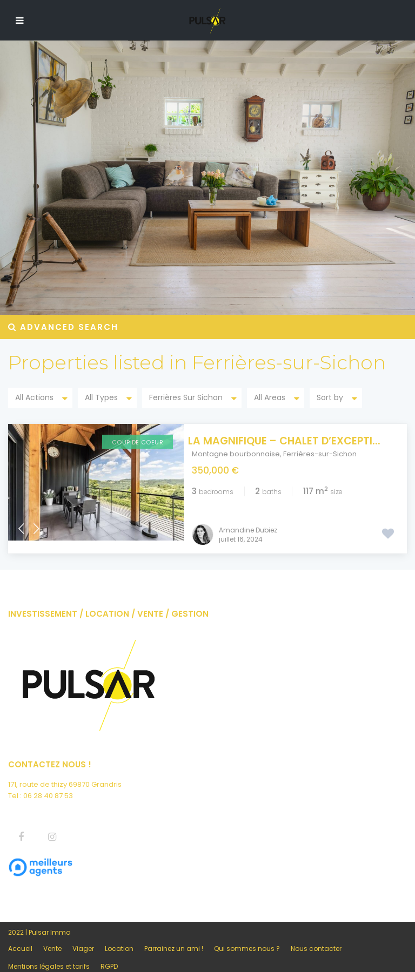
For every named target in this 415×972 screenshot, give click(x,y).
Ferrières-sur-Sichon (320, 454)
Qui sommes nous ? (247, 935)
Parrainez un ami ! (173, 935)
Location (119, 935)
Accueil (20, 935)
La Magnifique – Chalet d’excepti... (288, 441)
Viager (83, 935)
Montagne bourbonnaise (236, 454)
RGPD (109, 953)
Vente (52, 935)
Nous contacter (316, 935)
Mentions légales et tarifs (49, 953)
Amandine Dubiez (248, 517)
